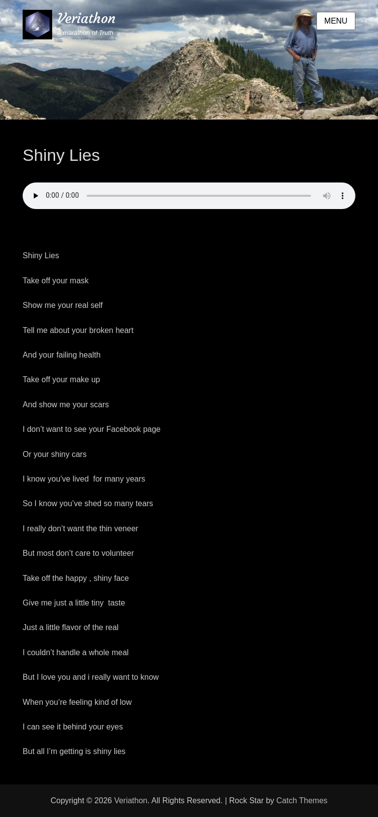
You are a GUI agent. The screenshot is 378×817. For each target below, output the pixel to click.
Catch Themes (302, 800)
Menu (335, 21)
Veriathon (86, 18)
